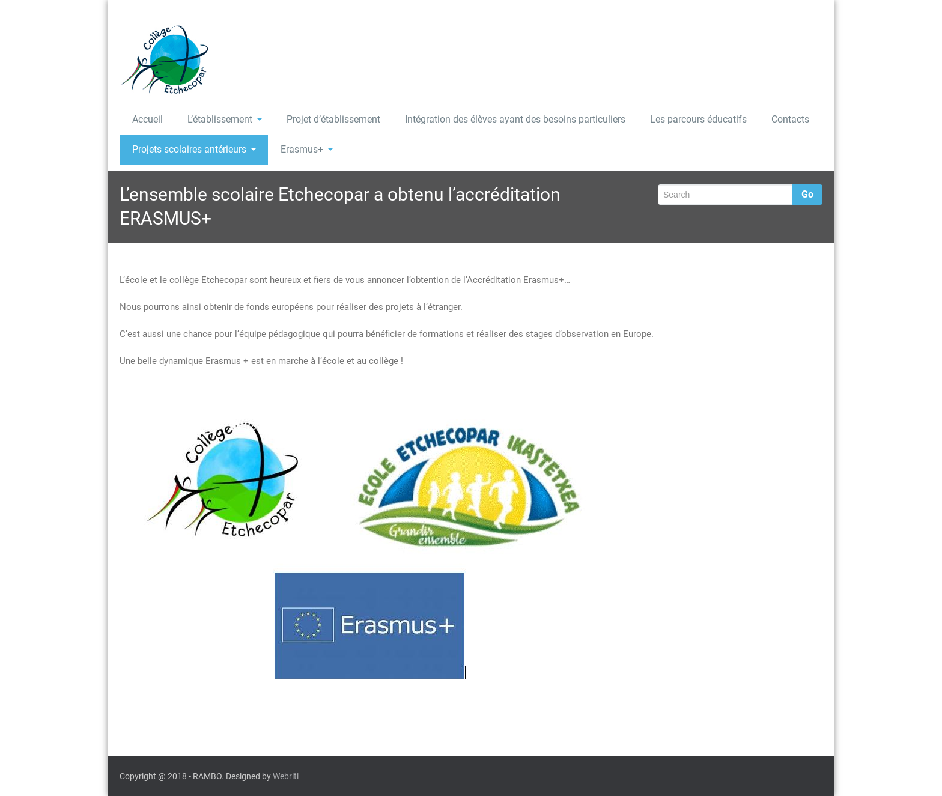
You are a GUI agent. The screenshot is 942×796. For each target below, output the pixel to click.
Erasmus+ (307, 149)
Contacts (790, 119)
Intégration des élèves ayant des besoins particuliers (515, 119)
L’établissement (224, 119)
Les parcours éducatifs (698, 119)
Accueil (147, 119)
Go (807, 194)
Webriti (286, 776)
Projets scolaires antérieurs (194, 149)
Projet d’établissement (333, 119)
